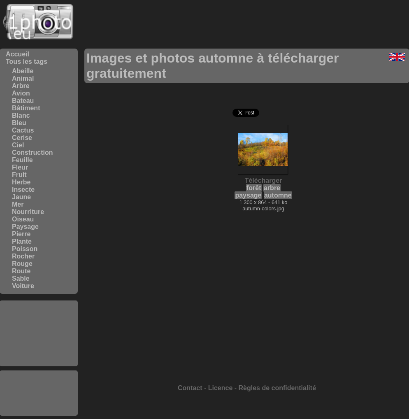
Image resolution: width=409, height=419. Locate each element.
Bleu (19, 122)
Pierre (21, 233)
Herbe (21, 182)
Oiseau (23, 219)
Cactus (23, 130)
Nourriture (28, 211)
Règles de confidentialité (277, 387)
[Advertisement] (39, 333)
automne (278, 195)
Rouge (22, 263)
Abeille (22, 71)
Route (21, 271)
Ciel (18, 145)
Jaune (21, 196)
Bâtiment (26, 108)
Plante (22, 241)
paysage (248, 195)
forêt (253, 187)
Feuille (22, 159)
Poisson (24, 248)
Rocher (23, 256)
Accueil (17, 54)
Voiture (23, 285)
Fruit (19, 174)
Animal (23, 78)
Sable (21, 278)
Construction (32, 152)
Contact (190, 387)
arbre (272, 187)
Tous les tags (26, 61)
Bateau (23, 100)
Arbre (21, 85)
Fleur (20, 167)
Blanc (21, 115)
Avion (21, 93)
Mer (17, 204)
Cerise (22, 137)
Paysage (25, 226)
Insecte (23, 189)
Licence (220, 387)
